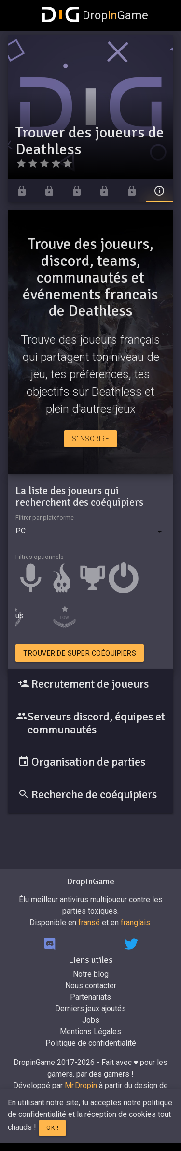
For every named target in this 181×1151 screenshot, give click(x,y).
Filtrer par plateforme (44, 517)
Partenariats (90, 997)
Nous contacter (90, 985)
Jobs (90, 1020)
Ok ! (52, 1127)
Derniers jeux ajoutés (90, 1008)
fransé (89, 922)
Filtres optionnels (39, 556)
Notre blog (91, 973)
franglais (135, 922)
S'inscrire (90, 439)
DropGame (95, 15)
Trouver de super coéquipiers (79, 653)
